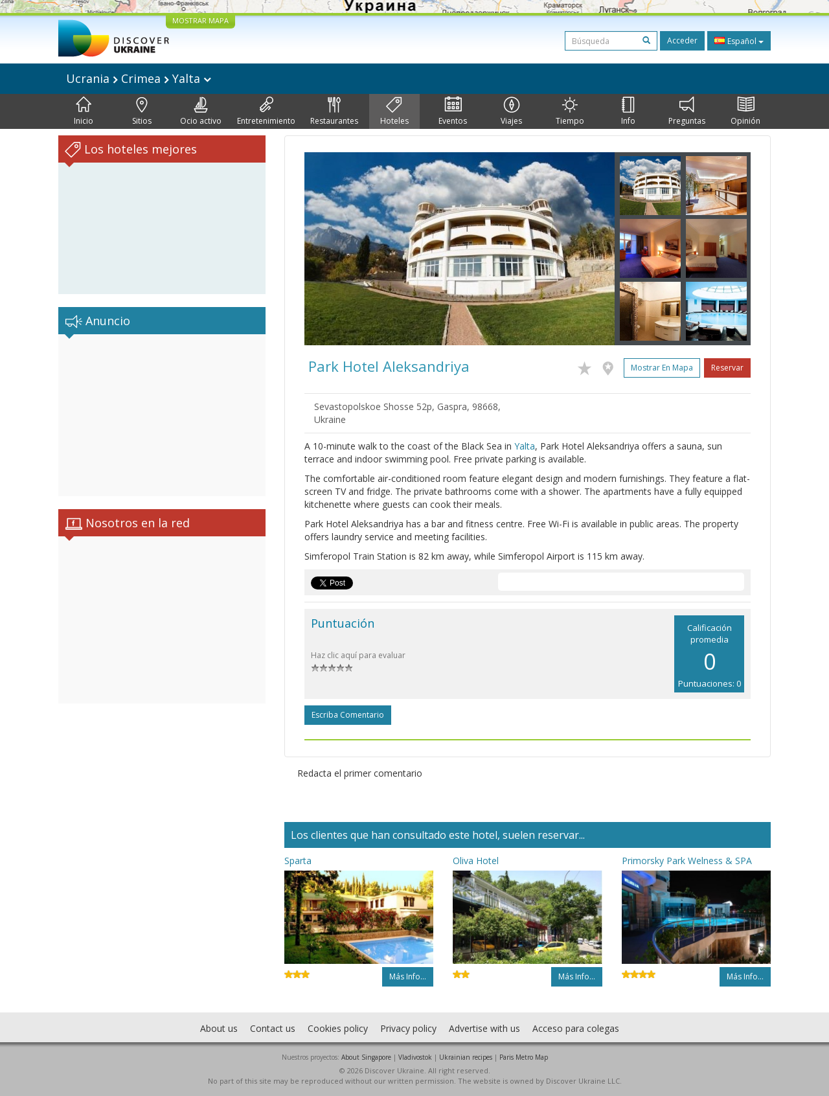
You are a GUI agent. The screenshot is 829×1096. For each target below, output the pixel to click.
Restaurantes (334, 111)
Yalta (524, 446)
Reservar (727, 367)
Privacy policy (408, 1028)
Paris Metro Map (523, 1057)
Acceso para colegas (575, 1028)
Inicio (83, 111)
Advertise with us (484, 1028)
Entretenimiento (266, 111)
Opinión (745, 111)
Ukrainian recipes (465, 1057)
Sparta (298, 860)
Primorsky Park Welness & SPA (687, 860)
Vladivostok (415, 1057)
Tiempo (570, 111)
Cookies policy (338, 1028)
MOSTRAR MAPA (200, 20)
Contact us (272, 1028)
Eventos (452, 111)
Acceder (682, 40)
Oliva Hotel (476, 860)
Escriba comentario (348, 714)
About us (219, 1028)
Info (628, 111)
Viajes (511, 111)
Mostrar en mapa (662, 367)
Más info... (407, 976)
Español (739, 41)
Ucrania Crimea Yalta (138, 78)
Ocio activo (200, 111)
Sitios (142, 111)
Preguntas (686, 111)
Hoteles (394, 111)
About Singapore (366, 1057)
